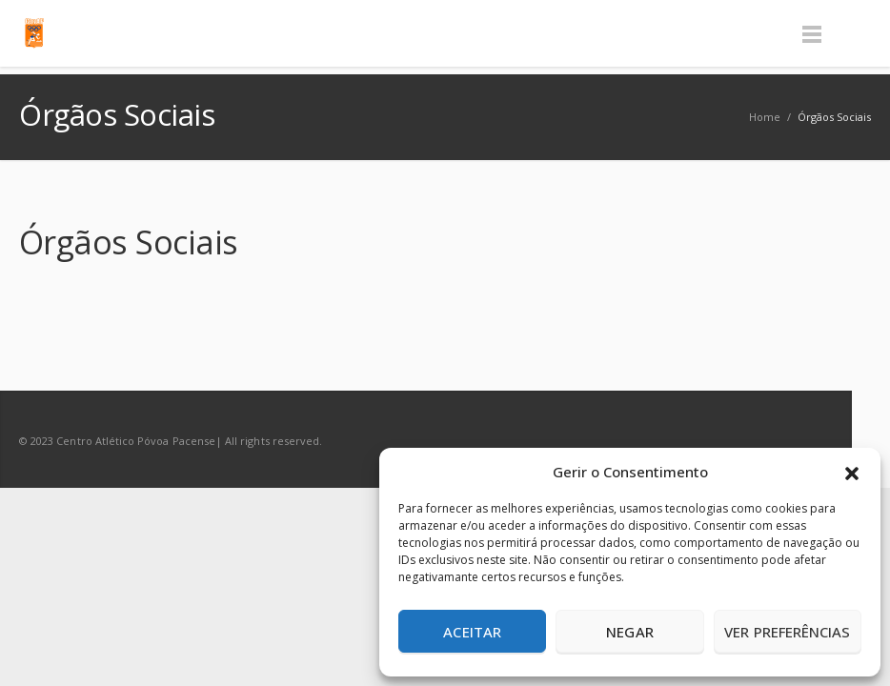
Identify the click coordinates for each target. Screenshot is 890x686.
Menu (811, 33)
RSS (814, 440)
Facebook (774, 440)
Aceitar (472, 631)
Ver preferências (787, 631)
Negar (629, 631)
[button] (851, 471)
